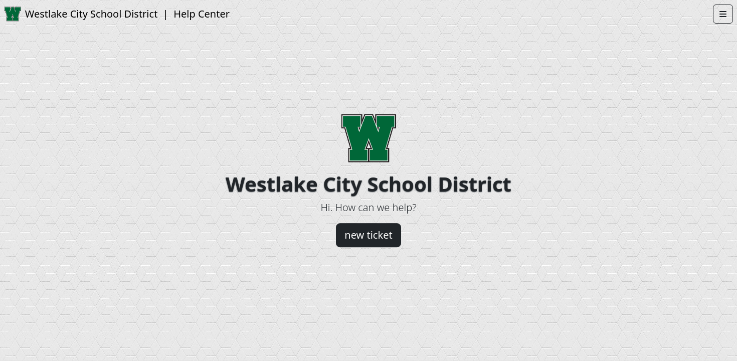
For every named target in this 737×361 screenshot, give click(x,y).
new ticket (368, 235)
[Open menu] (723, 14)
